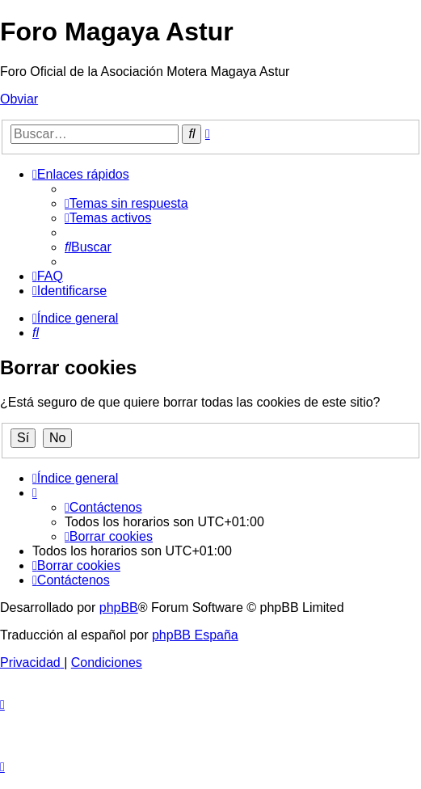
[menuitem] (126, 203)
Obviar (19, 99)
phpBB (118, 607)
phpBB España (195, 635)
